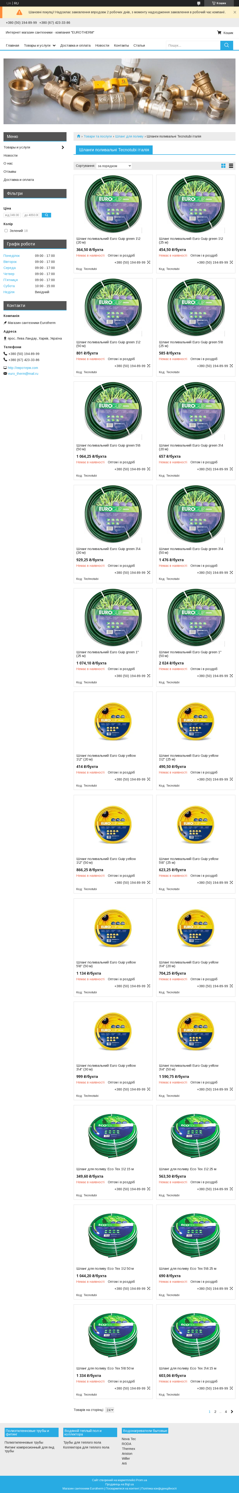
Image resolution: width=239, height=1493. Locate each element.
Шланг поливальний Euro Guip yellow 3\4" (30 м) (106, 1067)
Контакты (121, 45)
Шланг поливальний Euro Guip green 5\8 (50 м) (108, 447)
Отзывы (10, 171)
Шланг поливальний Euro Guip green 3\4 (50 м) (191, 550)
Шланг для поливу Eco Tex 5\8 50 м (105, 1368)
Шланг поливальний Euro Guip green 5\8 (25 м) (191, 344)
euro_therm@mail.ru (23, 373)
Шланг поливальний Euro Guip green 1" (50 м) (190, 654)
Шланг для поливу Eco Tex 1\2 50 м (105, 1268)
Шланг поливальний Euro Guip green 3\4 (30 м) (108, 550)
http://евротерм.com (23, 368)
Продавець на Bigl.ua (119, 1484)
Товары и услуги (37, 45)
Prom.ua (141, 1480)
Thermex (128, 1449)
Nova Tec (129, 1439)
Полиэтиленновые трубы (24, 1442)
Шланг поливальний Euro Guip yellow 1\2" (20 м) (106, 757)
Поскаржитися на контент (122, 1488)
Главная (12, 45)
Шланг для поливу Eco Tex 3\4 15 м (187, 1368)
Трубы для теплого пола (82, 1442)
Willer (126, 1458)
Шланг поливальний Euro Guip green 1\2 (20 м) (108, 240)
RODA (126, 1444)
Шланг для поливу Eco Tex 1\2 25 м (187, 1169)
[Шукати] (226, 45)
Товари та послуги (98, 136)
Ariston (127, 1453)
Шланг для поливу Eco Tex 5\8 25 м (187, 1268)
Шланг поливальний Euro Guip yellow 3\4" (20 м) (188, 964)
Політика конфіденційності (159, 1488)
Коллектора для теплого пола (86, 1447)
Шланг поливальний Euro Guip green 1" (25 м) (107, 654)
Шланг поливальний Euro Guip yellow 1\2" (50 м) (106, 860)
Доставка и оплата (75, 45)
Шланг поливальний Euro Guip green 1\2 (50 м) (108, 344)
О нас (8, 163)
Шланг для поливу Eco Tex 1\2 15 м (105, 1169)
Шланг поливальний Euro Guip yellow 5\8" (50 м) (106, 964)
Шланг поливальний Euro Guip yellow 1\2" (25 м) (188, 757)
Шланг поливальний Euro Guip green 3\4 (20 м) (191, 447)
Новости (102, 45)
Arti (124, 1463)
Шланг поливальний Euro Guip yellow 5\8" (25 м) (188, 860)
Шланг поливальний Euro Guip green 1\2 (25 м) (191, 240)
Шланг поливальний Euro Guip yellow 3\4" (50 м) (188, 1067)
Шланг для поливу (129, 136)
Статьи (139, 45)
